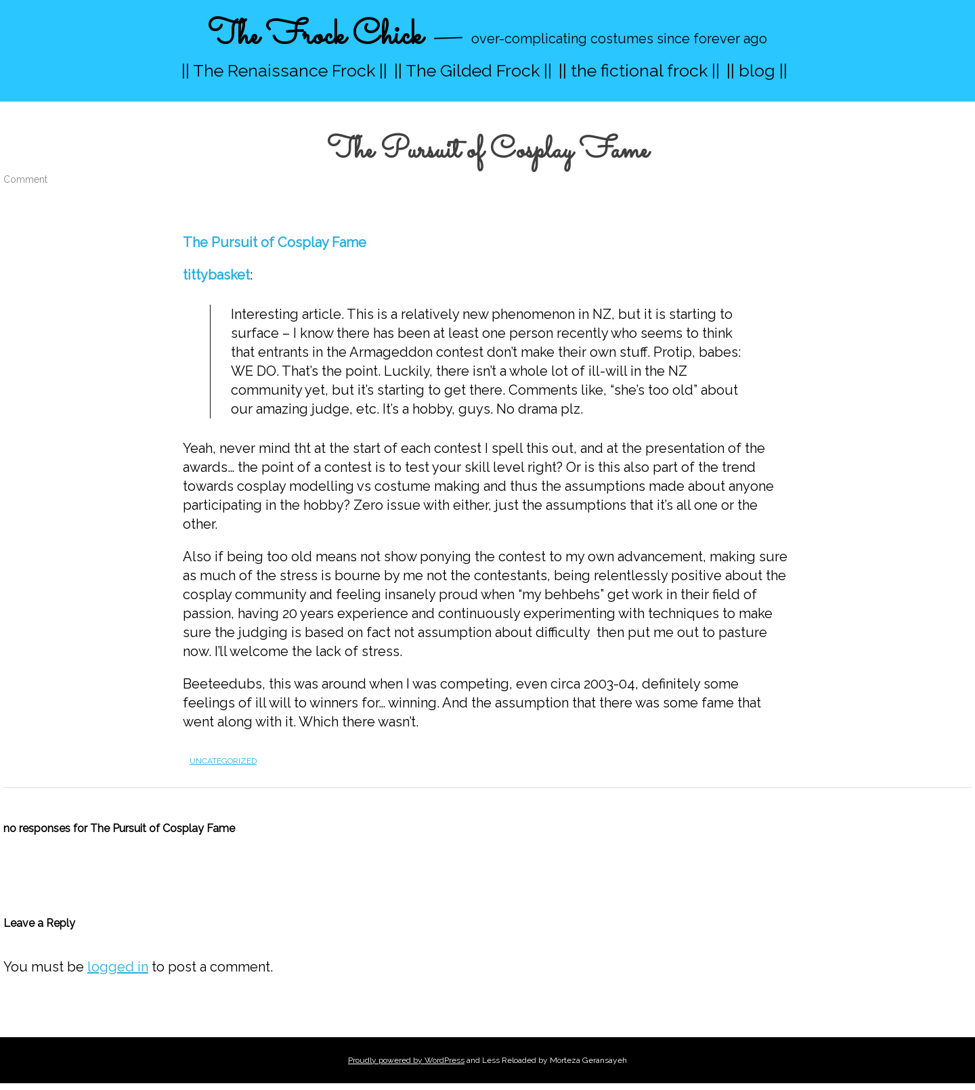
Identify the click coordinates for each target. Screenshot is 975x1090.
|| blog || (757, 70)
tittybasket (216, 275)
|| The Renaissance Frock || (284, 70)
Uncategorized (223, 761)
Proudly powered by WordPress (406, 1060)
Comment (25, 179)
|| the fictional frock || (639, 70)
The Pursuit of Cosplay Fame (274, 242)
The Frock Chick (315, 36)
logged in (117, 967)
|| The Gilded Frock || (473, 70)
